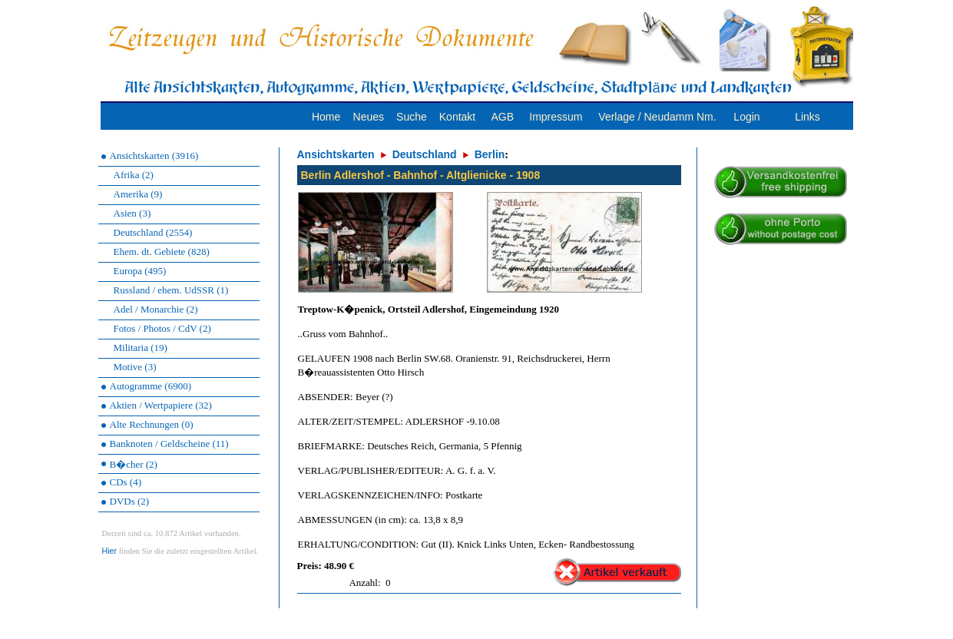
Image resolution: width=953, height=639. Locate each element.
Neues (368, 117)
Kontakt (457, 117)
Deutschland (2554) (153, 232)
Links (807, 117)
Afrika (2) (134, 174)
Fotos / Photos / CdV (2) (162, 328)
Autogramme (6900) (151, 386)
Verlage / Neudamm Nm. (657, 117)
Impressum (555, 117)
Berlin (490, 154)
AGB (502, 117)
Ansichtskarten (336, 154)
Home (326, 117)
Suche (411, 117)
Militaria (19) (140, 347)
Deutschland (424, 154)
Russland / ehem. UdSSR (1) (171, 290)
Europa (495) (140, 270)
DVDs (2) (130, 501)
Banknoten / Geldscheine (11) (169, 443)
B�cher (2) (133, 464)
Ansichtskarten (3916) (154, 155)
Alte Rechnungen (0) (152, 424)
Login (746, 117)
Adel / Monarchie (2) (156, 309)
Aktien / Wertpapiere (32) (161, 405)
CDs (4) (126, 482)
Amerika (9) (138, 194)
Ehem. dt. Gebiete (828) (162, 251)
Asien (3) (132, 213)
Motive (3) (135, 366)
